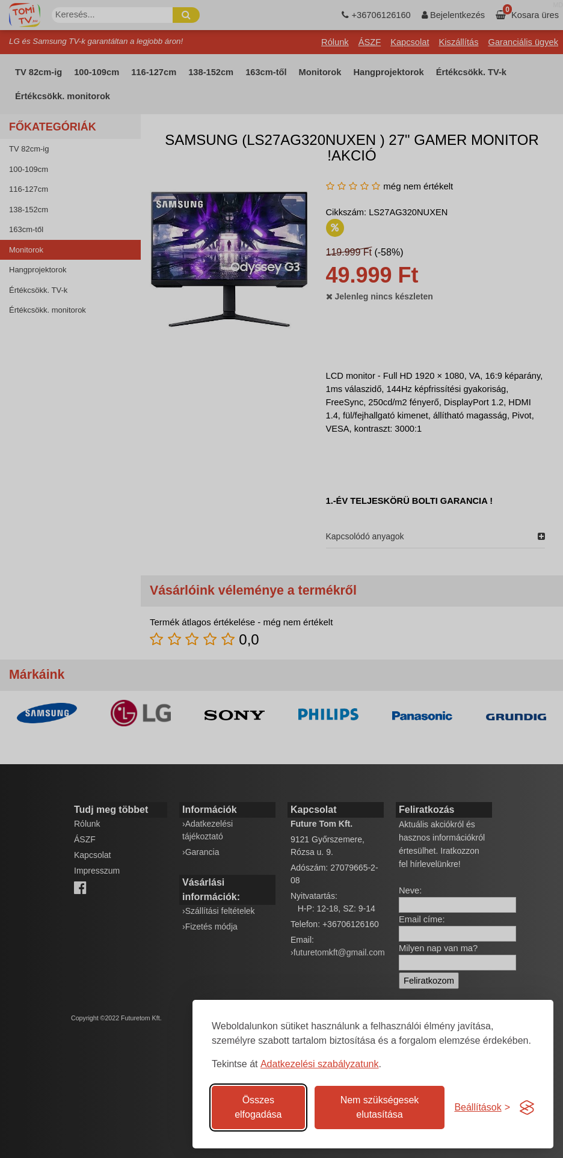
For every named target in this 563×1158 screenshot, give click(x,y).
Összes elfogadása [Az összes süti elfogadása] (258, 1107)
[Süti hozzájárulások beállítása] (482, 1107)
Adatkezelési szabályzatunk (319, 1064)
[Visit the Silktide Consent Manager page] (527, 1107)
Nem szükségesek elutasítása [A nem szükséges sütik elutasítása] (379, 1107)
